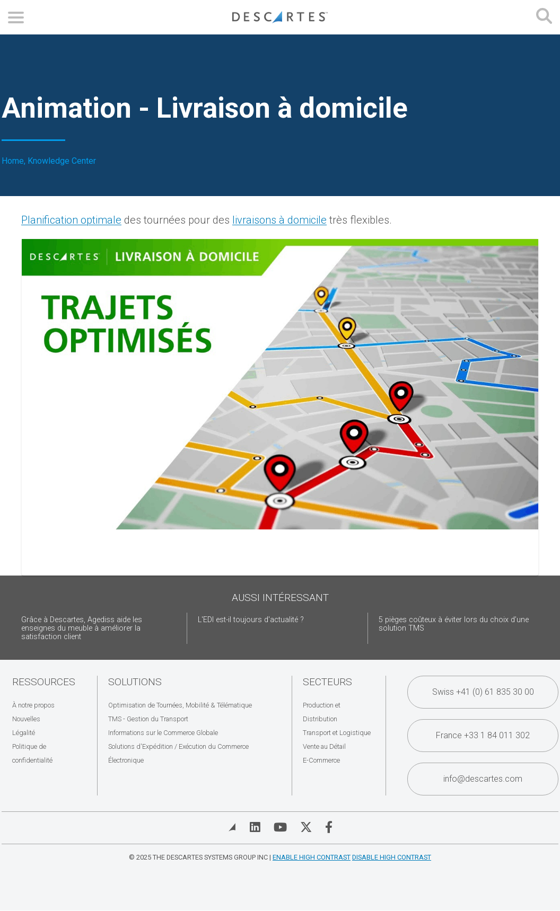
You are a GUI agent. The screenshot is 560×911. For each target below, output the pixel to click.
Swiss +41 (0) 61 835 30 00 (483, 692)
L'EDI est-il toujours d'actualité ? (251, 619)
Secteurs (327, 682)
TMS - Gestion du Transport (148, 719)
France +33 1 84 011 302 (483, 735)
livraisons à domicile (279, 220)
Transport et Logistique (337, 733)
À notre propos (33, 705)
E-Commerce (321, 760)
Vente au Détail (324, 746)
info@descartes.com (482, 779)
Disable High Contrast (391, 857)
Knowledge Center (62, 161)
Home (13, 161)
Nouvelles (26, 719)
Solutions (135, 682)
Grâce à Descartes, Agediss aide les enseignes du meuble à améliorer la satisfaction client (81, 628)
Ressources (43, 682)
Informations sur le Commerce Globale (163, 733)
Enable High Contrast (312, 857)
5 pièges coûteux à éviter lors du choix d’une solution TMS (454, 624)
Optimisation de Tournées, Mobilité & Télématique (180, 705)
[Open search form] (544, 17)
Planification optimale (71, 220)
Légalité (23, 733)
